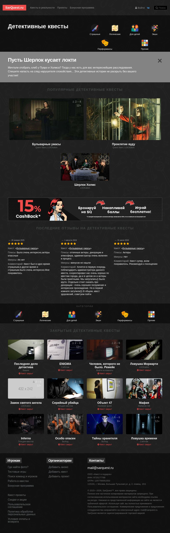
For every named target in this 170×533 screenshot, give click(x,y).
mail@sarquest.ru (101, 468)
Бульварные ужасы (27, 248)
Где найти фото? (18, 467)
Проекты (62, 7)
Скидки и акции (17, 499)
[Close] (159, 61)
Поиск (161, 7)
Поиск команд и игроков (22, 476)
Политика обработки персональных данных (21, 513)
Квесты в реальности (42, 7)
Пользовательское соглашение (19, 505)
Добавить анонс (58, 467)
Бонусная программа (82, 7)
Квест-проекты (17, 495)
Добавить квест (58, 471)
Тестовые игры (17, 471)
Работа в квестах (18, 481)
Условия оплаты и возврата (19, 520)
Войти (140, 7)
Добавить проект (59, 476)
